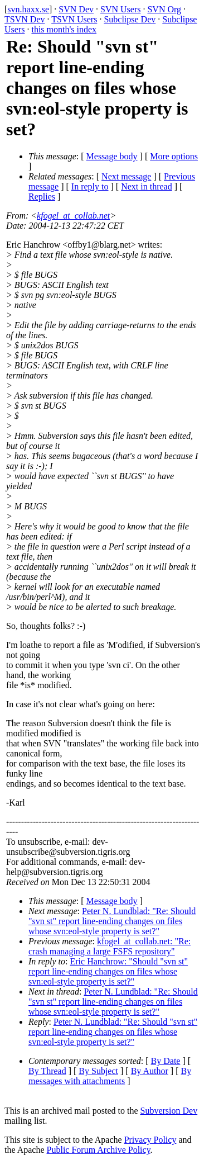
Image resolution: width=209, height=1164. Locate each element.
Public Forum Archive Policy (98, 1149)
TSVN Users (74, 19)
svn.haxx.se (28, 9)
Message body (112, 156)
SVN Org (164, 9)
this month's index (63, 29)
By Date (166, 1061)
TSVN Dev (24, 19)
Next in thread (146, 186)
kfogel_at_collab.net (73, 215)
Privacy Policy (150, 1139)
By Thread (47, 1071)
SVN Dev (76, 9)
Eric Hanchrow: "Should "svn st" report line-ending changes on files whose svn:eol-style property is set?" (108, 971)
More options (174, 156)
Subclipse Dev (129, 19)
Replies (41, 196)
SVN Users (120, 9)
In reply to (90, 186)
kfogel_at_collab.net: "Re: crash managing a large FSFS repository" (109, 946)
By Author (149, 1071)
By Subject (98, 1071)
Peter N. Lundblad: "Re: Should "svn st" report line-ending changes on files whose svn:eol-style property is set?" (112, 921)
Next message (126, 176)
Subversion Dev (169, 1110)
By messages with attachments (109, 1076)
